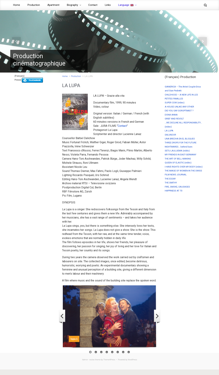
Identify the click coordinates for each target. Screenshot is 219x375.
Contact (92, 5)
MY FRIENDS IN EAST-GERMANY (180, 154)
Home (16, 5)
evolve (91, 360)
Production (34, 5)
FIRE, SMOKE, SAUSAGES (177, 186)
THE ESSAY (170, 178)
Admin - (85, 360)
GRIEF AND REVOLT (174, 118)
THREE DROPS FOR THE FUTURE (180, 142)
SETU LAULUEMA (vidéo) (177, 150)
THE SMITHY (171, 182)
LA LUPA (169, 130)
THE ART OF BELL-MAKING (178, 158)
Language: (125, 5)
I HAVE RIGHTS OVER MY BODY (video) (184, 166)
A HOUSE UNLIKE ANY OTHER (179, 106)
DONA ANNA (171, 114)
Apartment (53, 5)
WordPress (132, 360)
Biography (72, 5)
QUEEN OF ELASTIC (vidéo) (178, 162)
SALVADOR (170, 134)
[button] (16, 41)
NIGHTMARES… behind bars (178, 146)
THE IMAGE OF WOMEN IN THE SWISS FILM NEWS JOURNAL (183, 172)
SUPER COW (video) (174, 102)
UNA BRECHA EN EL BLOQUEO (180, 138)
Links (108, 5)
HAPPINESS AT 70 (173, 190)
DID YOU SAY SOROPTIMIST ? (179, 110)
